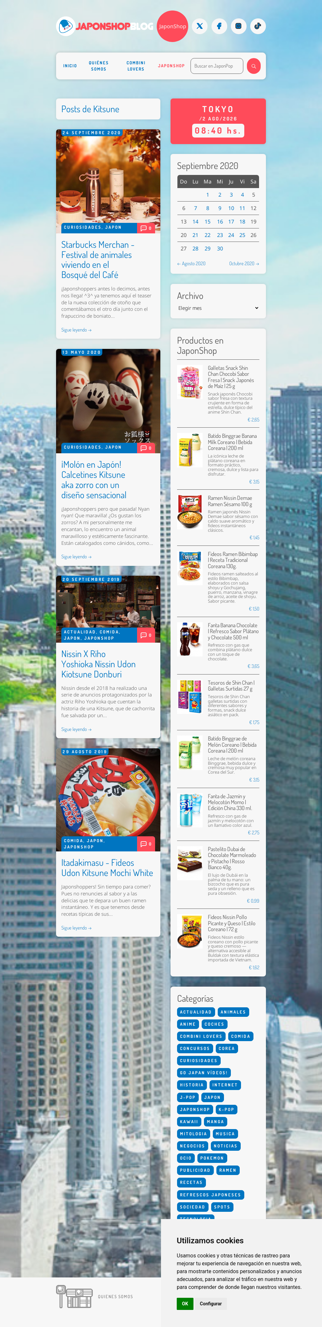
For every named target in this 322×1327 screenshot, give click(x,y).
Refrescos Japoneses (210, 1194)
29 (208, 248)
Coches (215, 1024)
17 (231, 221)
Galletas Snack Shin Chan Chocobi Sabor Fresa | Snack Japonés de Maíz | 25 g (231, 376)
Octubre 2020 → (244, 263)
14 (195, 221)
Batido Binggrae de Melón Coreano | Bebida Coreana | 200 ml (232, 744)
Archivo (190, 295)
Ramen (228, 1170)
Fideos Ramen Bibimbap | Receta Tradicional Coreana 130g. (233, 559)
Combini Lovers (136, 66)
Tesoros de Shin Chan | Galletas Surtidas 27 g (231, 685)
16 (220, 221)
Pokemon (212, 1158)
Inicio (70, 65)
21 (195, 235)
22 (208, 235)
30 (220, 248)
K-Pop (226, 1109)
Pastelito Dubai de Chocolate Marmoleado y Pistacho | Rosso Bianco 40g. (232, 857)
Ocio (186, 1158)
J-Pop (188, 1097)
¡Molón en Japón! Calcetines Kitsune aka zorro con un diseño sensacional (94, 479)
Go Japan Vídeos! (204, 1072)
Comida (109, 631)
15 (208, 221)
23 (220, 235)
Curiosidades (83, 227)
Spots (222, 1206)
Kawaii (189, 1121)
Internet (225, 1084)
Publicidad (195, 1170)
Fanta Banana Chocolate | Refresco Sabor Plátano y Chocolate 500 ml (233, 631)
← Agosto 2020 (191, 263)
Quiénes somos (99, 66)
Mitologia (193, 1133)
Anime (188, 1024)
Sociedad (193, 1206)
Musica (225, 1133)
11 (242, 208)
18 (242, 221)
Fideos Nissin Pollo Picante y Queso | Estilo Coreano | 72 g (231, 922)
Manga (215, 1121)
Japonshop (171, 65)
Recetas (191, 1182)
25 (242, 235)
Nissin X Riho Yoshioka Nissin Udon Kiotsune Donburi (98, 664)
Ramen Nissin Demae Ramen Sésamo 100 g (230, 500)
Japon (113, 227)
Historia (192, 1084)
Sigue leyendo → (76, 329)
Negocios (192, 1145)
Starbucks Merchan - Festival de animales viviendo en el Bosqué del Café (97, 259)
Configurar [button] (211, 1303)
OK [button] (185, 1303)
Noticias (226, 1145)
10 (231, 208)
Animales (233, 1012)
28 (195, 248)
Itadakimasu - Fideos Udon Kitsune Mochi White (107, 867)
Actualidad (80, 631)
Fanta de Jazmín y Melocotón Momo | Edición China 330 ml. (230, 802)
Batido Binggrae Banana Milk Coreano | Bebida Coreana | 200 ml (232, 441)
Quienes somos (115, 1296)
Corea (227, 1048)
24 (231, 235)
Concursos (195, 1048)
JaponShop (172, 26)
